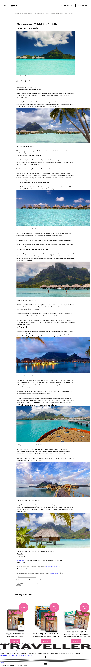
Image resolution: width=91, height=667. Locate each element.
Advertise (7, 655)
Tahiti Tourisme (54, 573)
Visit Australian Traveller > (6, 652)
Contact (30, 655)
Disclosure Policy (18, 655)
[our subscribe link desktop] (45, 623)
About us (2, 655)
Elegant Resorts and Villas (53, 567)
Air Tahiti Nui (20, 560)
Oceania (30, 13)
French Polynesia (38, 13)
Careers (25, 655)
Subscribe (83, 5)
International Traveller (20, 13)
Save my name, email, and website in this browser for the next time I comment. (40, 580)
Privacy (12, 655)
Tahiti (46, 13)
